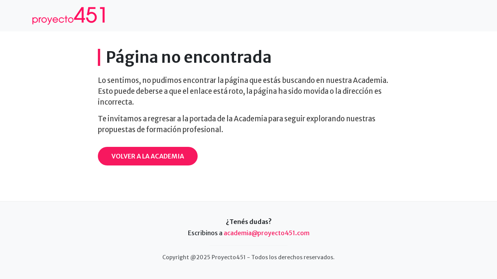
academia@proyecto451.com (266, 233)
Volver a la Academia (147, 156)
